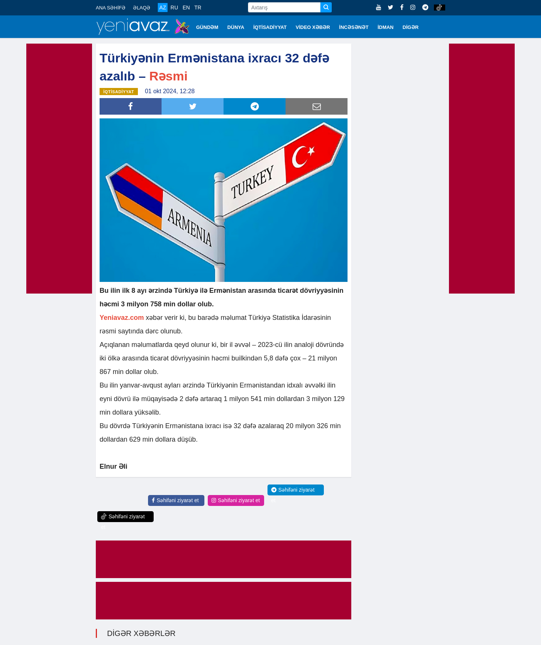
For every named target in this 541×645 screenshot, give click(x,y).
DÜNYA (235, 27)
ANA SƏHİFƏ (110, 8)
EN (186, 8)
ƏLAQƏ (141, 8)
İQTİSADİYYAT (270, 27)
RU (174, 8)
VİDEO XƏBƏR (313, 27)
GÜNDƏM (207, 27)
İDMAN (386, 27)
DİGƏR (411, 27)
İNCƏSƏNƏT (354, 27)
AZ (162, 8)
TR (197, 8)
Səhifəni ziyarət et (175, 500)
